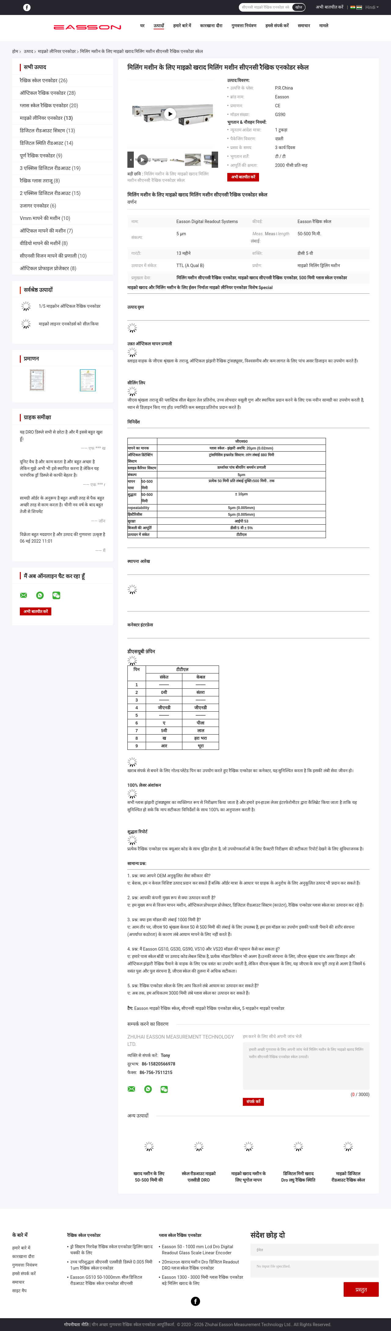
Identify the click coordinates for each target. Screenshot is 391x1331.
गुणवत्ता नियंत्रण (244, 25)
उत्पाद (28, 51)
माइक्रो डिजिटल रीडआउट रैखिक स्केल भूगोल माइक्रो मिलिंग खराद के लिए (348, 1177)
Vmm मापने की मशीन (40, 218)
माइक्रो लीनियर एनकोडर (57, 51)
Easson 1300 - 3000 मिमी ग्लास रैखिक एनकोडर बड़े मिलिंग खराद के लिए (202, 1280)
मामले (323, 25)
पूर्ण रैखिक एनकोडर (37, 156)
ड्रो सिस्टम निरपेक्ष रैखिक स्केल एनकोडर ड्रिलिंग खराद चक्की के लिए (111, 1249)
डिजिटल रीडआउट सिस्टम (42, 131)
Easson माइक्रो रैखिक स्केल (156, 1008)
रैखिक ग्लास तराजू (36, 181)
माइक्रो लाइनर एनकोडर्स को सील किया (69, 323)
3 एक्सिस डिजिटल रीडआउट (45, 168)
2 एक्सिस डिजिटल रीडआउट (45, 193)
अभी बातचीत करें (329, 7)
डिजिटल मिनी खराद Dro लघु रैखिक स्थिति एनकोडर (298, 1177)
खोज (298, 7)
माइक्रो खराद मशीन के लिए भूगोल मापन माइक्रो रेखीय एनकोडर (248, 1177)
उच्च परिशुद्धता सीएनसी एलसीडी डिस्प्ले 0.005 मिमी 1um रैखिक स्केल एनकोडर (111, 1265)
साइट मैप (19, 1290)
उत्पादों (159, 25)
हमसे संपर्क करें (277, 25)
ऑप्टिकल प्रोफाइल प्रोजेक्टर (44, 268)
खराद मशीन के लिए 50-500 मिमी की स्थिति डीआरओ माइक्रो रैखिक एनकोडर (149, 1177)
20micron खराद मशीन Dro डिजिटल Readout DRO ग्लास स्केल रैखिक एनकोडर (200, 1265)
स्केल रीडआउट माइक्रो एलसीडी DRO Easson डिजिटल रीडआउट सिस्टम (199, 1177)
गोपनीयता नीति (76, 1324)
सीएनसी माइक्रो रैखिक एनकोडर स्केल (210, 1008)
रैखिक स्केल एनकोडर (38, 80)
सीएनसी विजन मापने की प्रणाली (48, 256)
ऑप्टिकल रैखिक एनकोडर (43, 93)
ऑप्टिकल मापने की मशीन (43, 231)
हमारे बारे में (182, 25)
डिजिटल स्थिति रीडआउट (41, 143)
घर (142, 25)
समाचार (304, 25)
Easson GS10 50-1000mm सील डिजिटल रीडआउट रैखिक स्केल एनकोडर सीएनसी (106, 1280)
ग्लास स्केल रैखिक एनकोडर (44, 105)
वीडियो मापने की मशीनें (40, 243)
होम (15, 51)
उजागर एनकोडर (34, 206)
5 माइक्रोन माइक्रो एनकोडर (263, 1008)
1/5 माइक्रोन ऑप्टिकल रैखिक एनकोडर (69, 306)
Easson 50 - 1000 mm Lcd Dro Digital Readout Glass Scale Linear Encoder (197, 1249)
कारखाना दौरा (211, 25)
